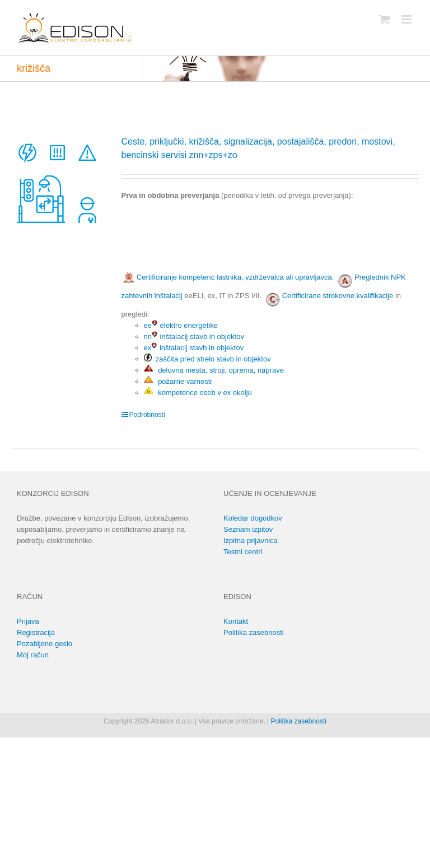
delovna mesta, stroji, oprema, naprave (214, 370)
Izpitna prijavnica (250, 540)
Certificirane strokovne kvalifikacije (338, 295)
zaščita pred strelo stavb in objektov (207, 359)
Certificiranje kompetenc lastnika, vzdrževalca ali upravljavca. (227, 277)
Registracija (36, 632)
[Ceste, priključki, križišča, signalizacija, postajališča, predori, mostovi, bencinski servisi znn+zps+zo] (58, 182)
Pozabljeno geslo (44, 643)
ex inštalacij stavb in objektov (194, 348)
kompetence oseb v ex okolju (198, 392)
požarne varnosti (178, 381)
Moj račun (33, 655)
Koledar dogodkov (252, 518)
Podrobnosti (147, 415)
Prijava (28, 621)
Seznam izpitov (248, 529)
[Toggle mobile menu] (407, 19)
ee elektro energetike (181, 325)
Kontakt (235, 621)
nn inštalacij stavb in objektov (194, 336)
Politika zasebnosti (253, 632)
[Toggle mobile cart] (384, 19)
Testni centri (242, 552)
